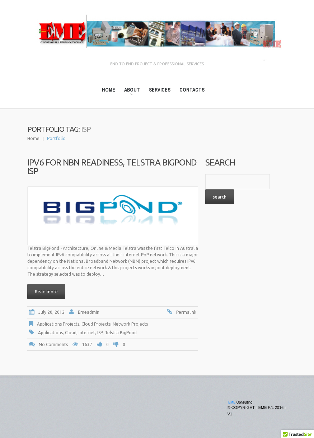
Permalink (186, 312)
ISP (100, 332)
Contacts (192, 90)
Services (159, 90)
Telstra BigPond (121, 332)
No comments (53, 344)
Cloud (70, 332)
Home (108, 90)
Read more (46, 291)
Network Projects (130, 324)
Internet (87, 332)
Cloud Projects (96, 324)
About (130, 91)
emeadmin (88, 312)
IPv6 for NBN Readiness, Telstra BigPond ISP (112, 167)
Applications (50, 332)
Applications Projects (58, 324)
